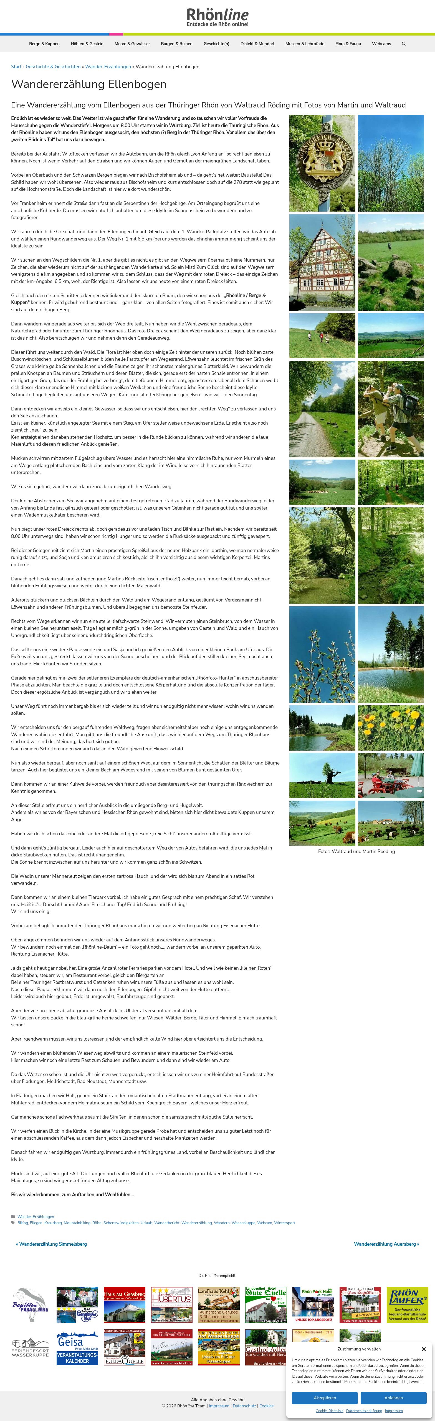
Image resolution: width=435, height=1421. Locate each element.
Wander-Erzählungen (108, 67)
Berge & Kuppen (44, 44)
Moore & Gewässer (132, 44)
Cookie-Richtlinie (329, 1411)
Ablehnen (394, 1398)
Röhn (97, 1222)
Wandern (222, 1222)
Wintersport (284, 1222)
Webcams (381, 44)
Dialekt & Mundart (257, 44)
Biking (22, 1222)
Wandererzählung (196, 1222)
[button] (424, 1349)
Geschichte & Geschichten (53, 67)
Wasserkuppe (243, 1222)
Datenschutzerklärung (364, 1411)
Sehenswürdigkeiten (121, 1222)
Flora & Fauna (348, 44)
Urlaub (146, 1222)
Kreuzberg (53, 1222)
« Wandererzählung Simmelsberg (51, 1244)
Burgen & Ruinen (177, 44)
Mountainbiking (77, 1222)
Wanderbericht (166, 1222)
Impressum (394, 1411)
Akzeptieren (325, 1398)
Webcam (264, 1222)
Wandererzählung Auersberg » (386, 1244)
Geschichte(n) (216, 44)
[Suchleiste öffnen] (404, 44)
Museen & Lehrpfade (304, 44)
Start (16, 67)
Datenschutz (244, 1406)
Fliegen (36, 1222)
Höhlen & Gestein (87, 44)
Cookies (266, 1406)
